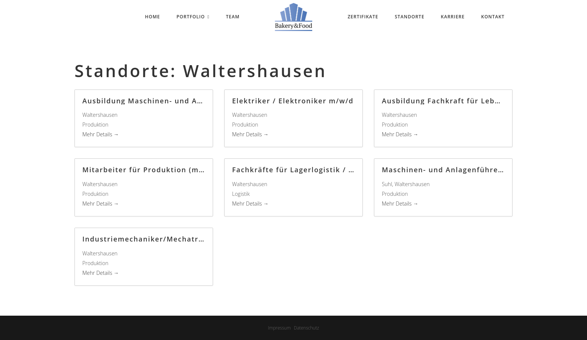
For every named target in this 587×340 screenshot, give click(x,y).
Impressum (279, 328)
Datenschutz (306, 328)
